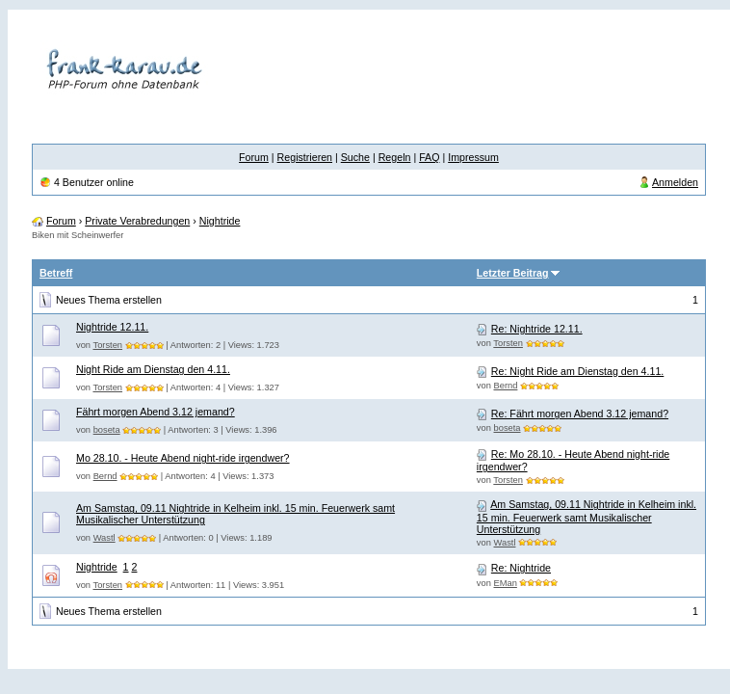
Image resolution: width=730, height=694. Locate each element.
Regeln (394, 157)
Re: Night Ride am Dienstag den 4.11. (577, 371)
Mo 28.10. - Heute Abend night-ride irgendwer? (183, 458)
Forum (254, 157)
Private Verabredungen (137, 221)
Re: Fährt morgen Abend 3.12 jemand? (579, 413)
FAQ (429, 157)
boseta (106, 430)
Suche (355, 157)
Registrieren (304, 157)
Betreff (55, 273)
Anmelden (675, 182)
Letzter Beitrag (513, 273)
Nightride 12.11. (112, 327)
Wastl (104, 538)
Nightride (220, 221)
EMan (505, 583)
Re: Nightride (521, 568)
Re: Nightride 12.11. (537, 328)
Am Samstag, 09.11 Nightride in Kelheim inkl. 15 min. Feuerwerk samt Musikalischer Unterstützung (586, 516)
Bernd (506, 385)
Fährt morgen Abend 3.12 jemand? (155, 411)
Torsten (107, 345)
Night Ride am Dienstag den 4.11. (153, 369)
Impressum (473, 157)
